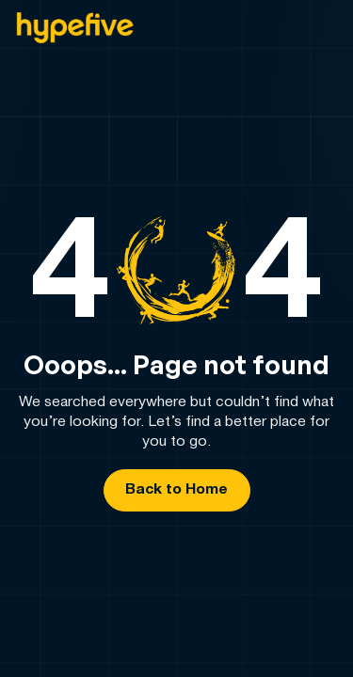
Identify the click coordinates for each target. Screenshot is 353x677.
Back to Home (176, 489)
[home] (74, 27)
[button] (322, 28)
